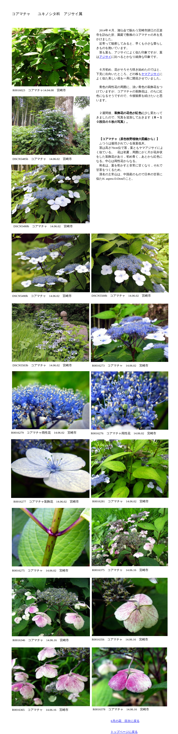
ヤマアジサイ (150, 74)
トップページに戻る (124, 732)
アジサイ (105, 56)
